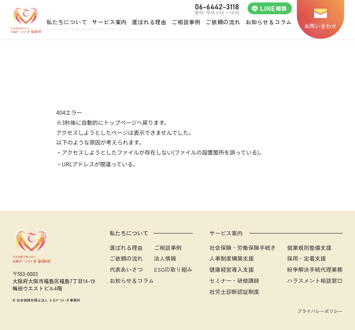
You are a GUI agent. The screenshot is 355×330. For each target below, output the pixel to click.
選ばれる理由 (126, 247)
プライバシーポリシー (320, 311)
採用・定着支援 (306, 258)
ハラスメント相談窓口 (315, 280)
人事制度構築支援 (231, 258)
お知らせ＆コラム (132, 280)
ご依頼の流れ (126, 258)
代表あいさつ (126, 269)
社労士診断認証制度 (234, 291)
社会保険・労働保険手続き (242, 247)
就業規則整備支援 (309, 247)
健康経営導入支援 (231, 269)
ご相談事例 (168, 247)
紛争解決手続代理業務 (315, 269)
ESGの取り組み (173, 269)
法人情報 (165, 258)
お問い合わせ (320, 25)
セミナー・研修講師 (234, 280)
